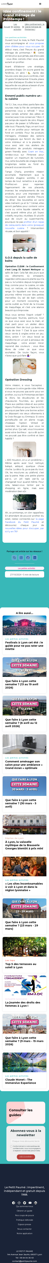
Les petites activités (17, 27)
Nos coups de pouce (24, 1215)
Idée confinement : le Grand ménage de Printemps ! (34, 27)
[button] (39, 4)
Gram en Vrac (36, 151)
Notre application (24, 1233)
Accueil (7, 27)
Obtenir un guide (24, 1211)
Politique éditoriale (24, 1220)
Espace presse (24, 1224)
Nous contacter (24, 1229)
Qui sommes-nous (24, 1206)
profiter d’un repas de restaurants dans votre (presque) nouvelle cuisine (24, 225)
